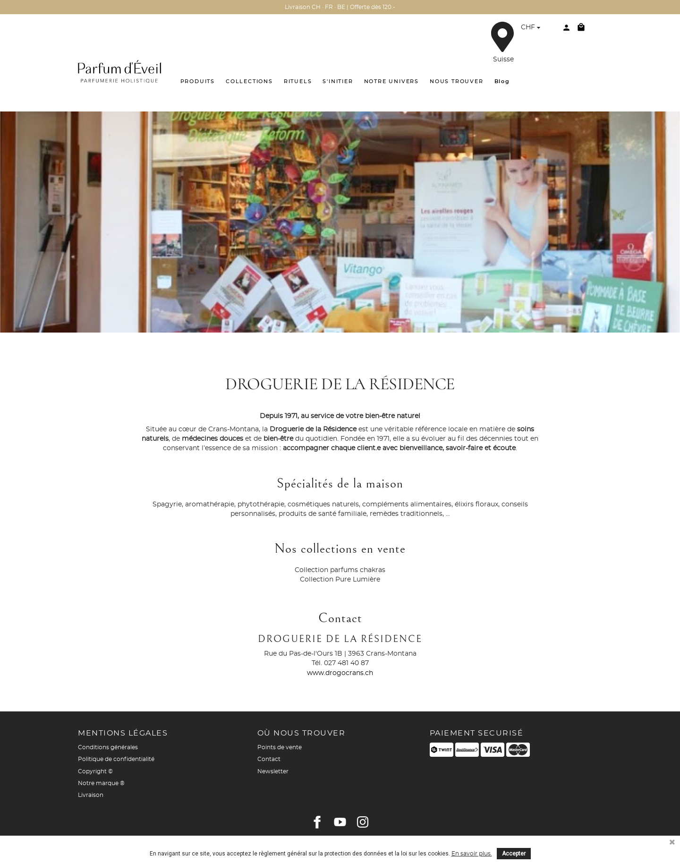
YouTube (340, 822)
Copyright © (95, 771)
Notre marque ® (101, 783)
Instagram (362, 822)
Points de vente (279, 747)
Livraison (90, 795)
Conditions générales (108, 747)
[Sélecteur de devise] (532, 28)
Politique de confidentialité (116, 759)
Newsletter (273, 771)
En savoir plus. (471, 853)
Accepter (514, 853)
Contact (268, 759)
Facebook (317, 822)
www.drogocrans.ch (340, 673)
